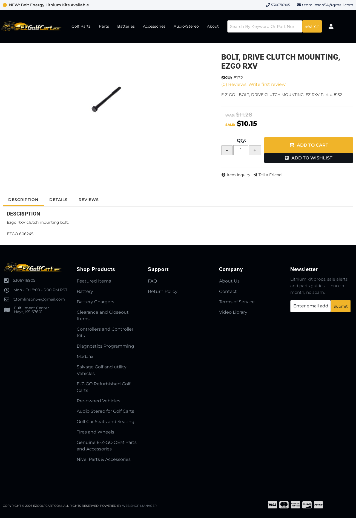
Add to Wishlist (311, 158)
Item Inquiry (238, 174)
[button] (274, 26)
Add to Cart (312, 145)
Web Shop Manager (139, 506)
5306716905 (24, 280)
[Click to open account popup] (331, 26)
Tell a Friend (270, 174)
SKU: (226, 77)
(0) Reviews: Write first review (253, 84)
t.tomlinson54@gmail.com (327, 4)
